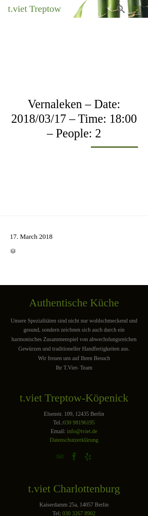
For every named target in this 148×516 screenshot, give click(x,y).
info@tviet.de (82, 431)
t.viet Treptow (34, 9)
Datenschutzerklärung (74, 440)
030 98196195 (79, 423)
